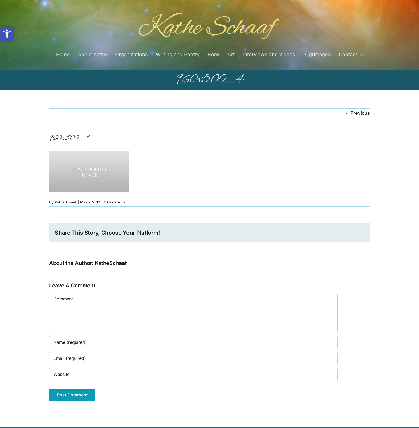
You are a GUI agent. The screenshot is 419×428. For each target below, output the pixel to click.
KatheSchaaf (65, 202)
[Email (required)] (193, 358)
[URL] (193, 374)
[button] (7, 34)
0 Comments (115, 202)
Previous (360, 113)
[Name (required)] (193, 342)
